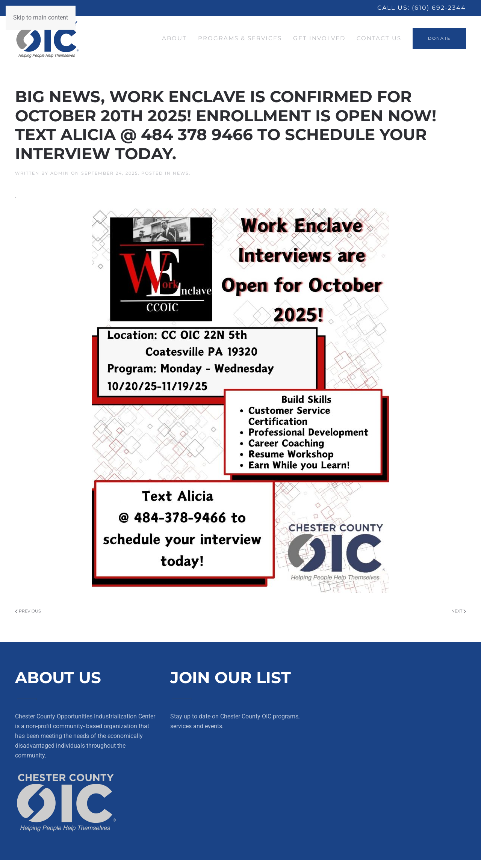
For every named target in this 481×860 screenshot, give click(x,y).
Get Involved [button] (319, 38)
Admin (59, 173)
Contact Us (379, 38)
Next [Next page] (458, 611)
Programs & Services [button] (240, 38)
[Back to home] (47, 38)
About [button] (174, 38)
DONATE (439, 38)
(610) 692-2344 (439, 7)
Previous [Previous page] (28, 611)
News (181, 173)
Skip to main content (40, 17)
